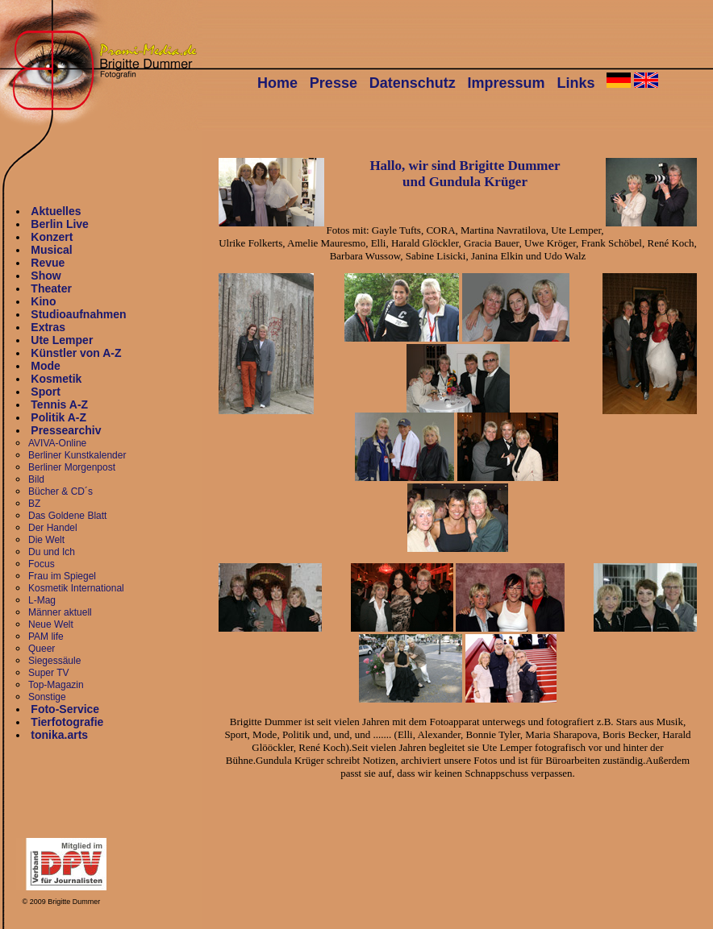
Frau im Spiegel (62, 576)
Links (575, 83)
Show (45, 275)
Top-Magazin (56, 685)
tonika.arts (59, 734)
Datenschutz (412, 83)
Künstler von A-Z (76, 352)
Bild (36, 479)
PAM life (46, 636)
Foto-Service (65, 709)
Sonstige (47, 697)
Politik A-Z (58, 417)
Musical (51, 249)
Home (277, 83)
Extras (48, 327)
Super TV (48, 672)
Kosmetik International (76, 588)
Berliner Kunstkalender (77, 455)
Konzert (52, 236)
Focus (41, 564)
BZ (34, 503)
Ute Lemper (62, 340)
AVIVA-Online (57, 443)
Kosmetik (56, 378)
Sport (45, 391)
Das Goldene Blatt (67, 515)
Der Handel (52, 527)
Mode (45, 365)
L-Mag (42, 600)
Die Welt (46, 539)
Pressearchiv (66, 430)
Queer (41, 648)
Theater (51, 288)
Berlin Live (60, 224)
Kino (43, 301)
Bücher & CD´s (60, 491)
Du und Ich (51, 552)
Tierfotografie (67, 721)
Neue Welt (50, 624)
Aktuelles (56, 211)
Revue (48, 262)
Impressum (506, 83)
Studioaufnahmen (78, 314)
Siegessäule (54, 660)
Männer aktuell (60, 612)
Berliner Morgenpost (71, 467)
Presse (333, 83)
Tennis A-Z (59, 404)
